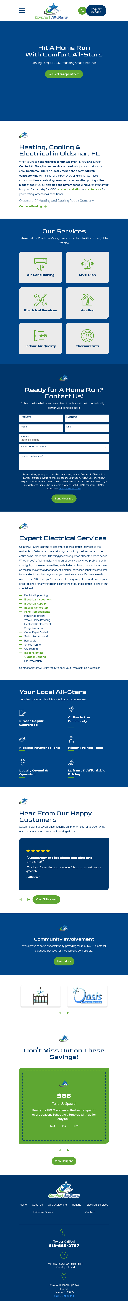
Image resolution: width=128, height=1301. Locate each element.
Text (52, 1127)
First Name (26, 417)
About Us (37, 1205)
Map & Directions (64, 1296)
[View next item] (28, 900)
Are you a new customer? (33, 447)
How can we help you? (32, 457)
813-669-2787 (64, 1246)
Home (23, 1205)
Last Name (71, 417)
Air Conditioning (57, 1205)
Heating (76, 1205)
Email (69, 427)
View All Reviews (46, 900)
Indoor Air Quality (43, 1213)
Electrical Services (97, 1205)
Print (75, 1127)
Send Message (64, 499)
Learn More (64, 962)
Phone (24, 427)
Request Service (96, 10)
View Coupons (64, 1161)
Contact (90, 1213)
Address (25, 437)
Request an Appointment (64, 74)
